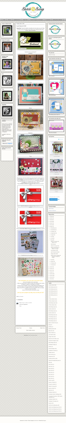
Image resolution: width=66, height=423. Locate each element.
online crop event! (31, 180)
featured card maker (52, 338)
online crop (51, 380)
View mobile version (30, 330)
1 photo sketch (51, 285)
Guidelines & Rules (52, 350)
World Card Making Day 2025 (54, 411)
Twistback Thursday (52, 401)
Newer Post (18, 328)
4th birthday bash (52, 306)
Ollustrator (36, 420)
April (52, 259)
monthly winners (52, 358)
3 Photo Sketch (52, 300)
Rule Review (53, 244)
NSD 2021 (51, 372)
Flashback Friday (52, 344)
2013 (51, 277)
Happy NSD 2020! (54, 253)
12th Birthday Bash (52, 291)
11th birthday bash (52, 289)
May (52, 239)
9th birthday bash (52, 320)
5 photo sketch (51, 308)
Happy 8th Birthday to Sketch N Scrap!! (55, 248)
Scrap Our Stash (52, 384)
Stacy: (30, 108)
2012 (51, 278)
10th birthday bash (52, 287)
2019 (51, 266)
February (53, 263)
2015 (51, 273)
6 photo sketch (51, 312)
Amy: (30, 82)
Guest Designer (52, 348)
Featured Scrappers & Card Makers (36, 19)
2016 (51, 272)
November (53, 229)
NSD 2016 (51, 364)
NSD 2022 (51, 374)
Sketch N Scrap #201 (55, 245)
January (52, 264)
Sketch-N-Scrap (52, 54)
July (52, 236)
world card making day (53, 405)
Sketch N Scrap (51, 208)
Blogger (44, 420)
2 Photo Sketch (52, 298)
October (52, 231)
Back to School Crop (53, 322)
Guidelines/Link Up (17, 19)
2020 (51, 226)
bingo (50, 324)
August (52, 234)
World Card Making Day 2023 (54, 407)
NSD (50, 362)
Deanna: (30, 133)
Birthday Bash (51, 328)
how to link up (51, 354)
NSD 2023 (51, 376)
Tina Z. (20, 302)
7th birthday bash (52, 316)
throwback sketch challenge (54, 394)
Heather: (30, 53)
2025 (51, 218)
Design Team (25, 19)
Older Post (42, 328)
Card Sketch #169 (54, 250)
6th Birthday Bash (52, 314)
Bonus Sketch (51, 332)
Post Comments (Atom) (33, 335)
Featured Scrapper (52, 340)
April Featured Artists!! (55, 252)
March (52, 261)
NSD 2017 (51, 366)
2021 (51, 224)
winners (50, 403)
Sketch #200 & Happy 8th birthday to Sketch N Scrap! (56, 256)
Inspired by (51, 356)
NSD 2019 (51, 370)
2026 (51, 216)
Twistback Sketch (52, 399)
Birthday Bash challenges (57, 19)
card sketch (21, 296)
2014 (51, 275)
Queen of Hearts (52, 382)
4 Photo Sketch (52, 304)
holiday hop (51, 352)
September (53, 233)
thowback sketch (52, 392)
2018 (51, 268)
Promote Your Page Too (52, 210)
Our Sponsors (47, 19)
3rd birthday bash (52, 302)
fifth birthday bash (52, 342)
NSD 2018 (51, 368)
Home (4, 19)
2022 (51, 223)
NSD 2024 (51, 378)
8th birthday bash (52, 318)
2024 (51, 219)
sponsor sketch (52, 388)
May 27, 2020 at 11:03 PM (27, 302)
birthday (50, 326)
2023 (51, 221)
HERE (35, 181)
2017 (51, 270)
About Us (9, 19)
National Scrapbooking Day (54, 360)
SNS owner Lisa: (40, 255)
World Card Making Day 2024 (54, 409)
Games (50, 346)
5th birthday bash (52, 310)
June (52, 238)
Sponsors (50, 390)
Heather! (27, 30)
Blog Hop (50, 330)
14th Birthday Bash (52, 294)
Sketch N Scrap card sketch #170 (55, 242)
